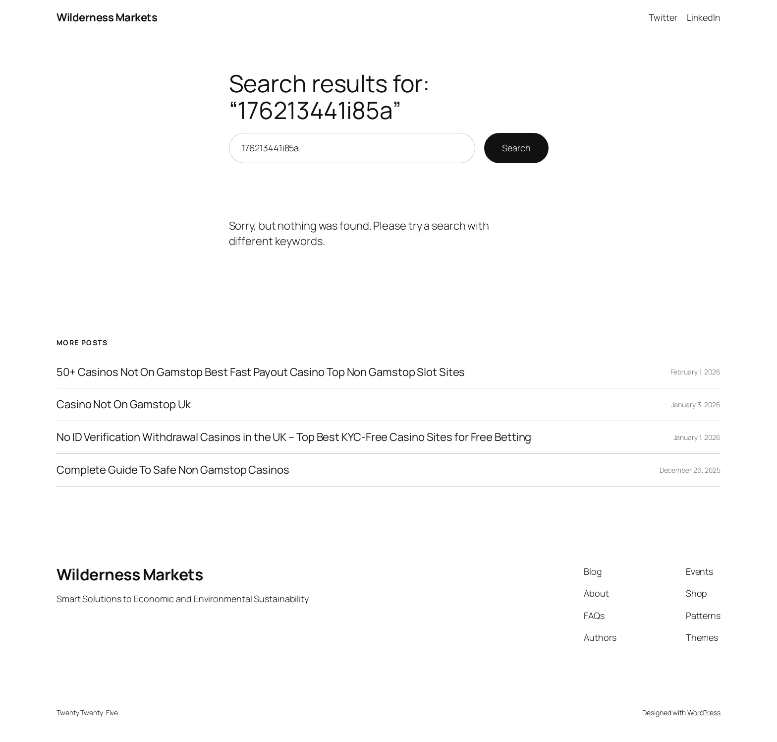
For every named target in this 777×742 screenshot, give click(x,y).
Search (516, 148)
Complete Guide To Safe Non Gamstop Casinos (172, 470)
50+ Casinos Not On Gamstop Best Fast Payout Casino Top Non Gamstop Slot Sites (260, 372)
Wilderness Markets (106, 17)
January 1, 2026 (697, 437)
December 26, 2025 (690, 470)
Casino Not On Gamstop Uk (123, 404)
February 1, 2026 (695, 371)
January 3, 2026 (696, 404)
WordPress (704, 712)
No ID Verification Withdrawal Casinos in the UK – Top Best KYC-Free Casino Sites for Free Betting (293, 437)
